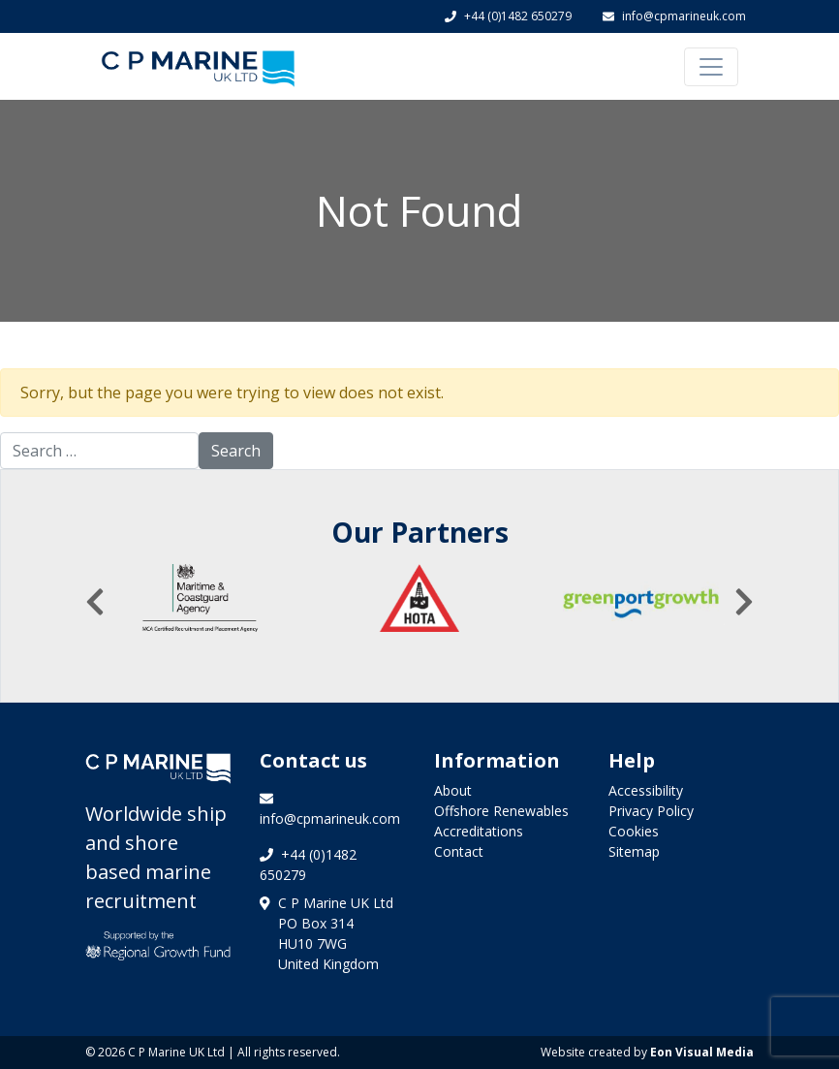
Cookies (633, 831)
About (453, 790)
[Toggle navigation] (711, 66)
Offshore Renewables (501, 811)
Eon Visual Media (702, 1052)
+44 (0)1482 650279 (508, 16)
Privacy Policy (651, 811)
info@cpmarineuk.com (674, 16)
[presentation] (95, 602)
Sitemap (634, 851)
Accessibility (645, 790)
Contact (458, 851)
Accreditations (478, 831)
